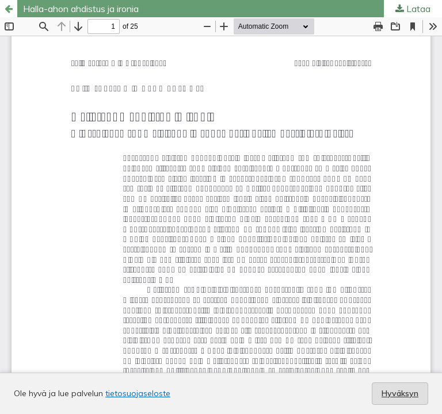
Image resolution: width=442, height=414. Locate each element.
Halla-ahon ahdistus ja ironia (81, 8)
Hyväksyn (400, 393)
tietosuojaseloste (137, 393)
